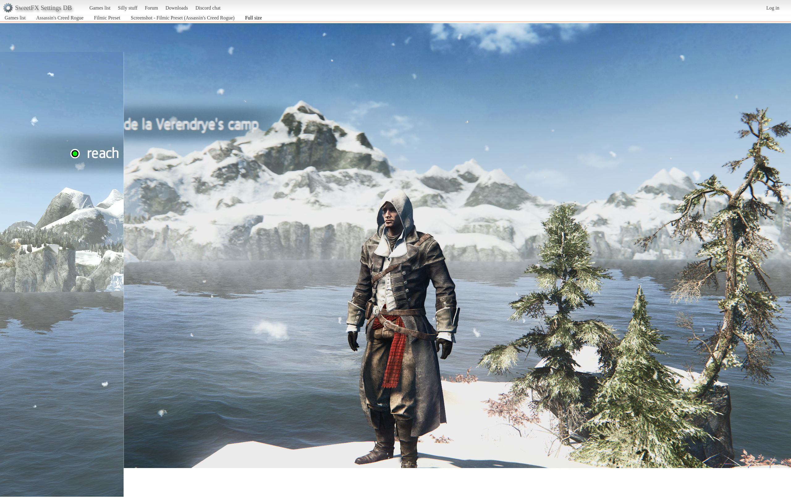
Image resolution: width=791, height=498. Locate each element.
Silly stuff (127, 8)
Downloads (176, 8)
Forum (151, 8)
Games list (100, 8)
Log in (772, 8)
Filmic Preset (107, 17)
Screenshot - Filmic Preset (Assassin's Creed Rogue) (183, 17)
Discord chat (207, 8)
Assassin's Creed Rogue (59, 17)
